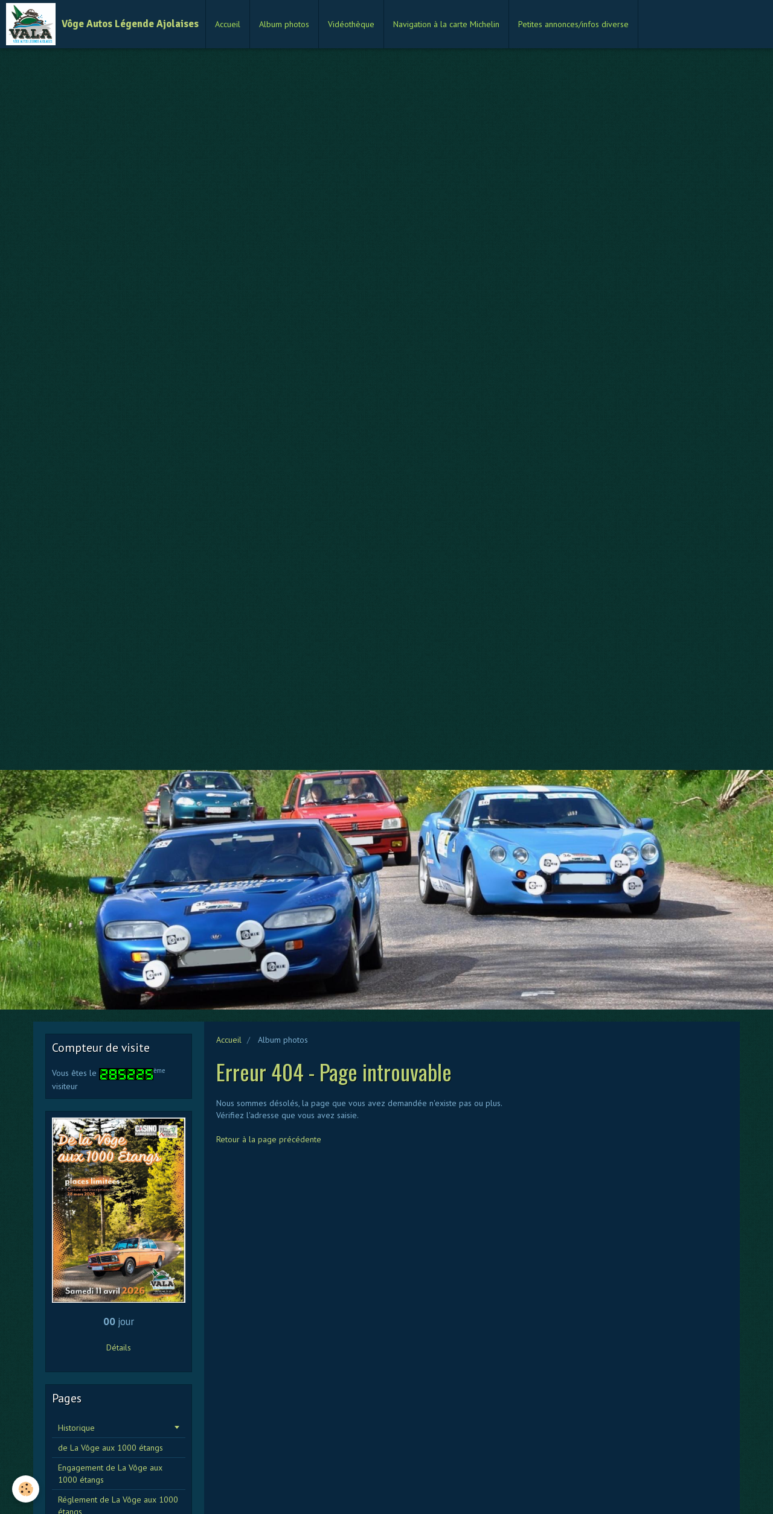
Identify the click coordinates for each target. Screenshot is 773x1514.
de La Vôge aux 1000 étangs (110, 1447)
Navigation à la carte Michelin (446, 24)
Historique (76, 1427)
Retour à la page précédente (268, 1139)
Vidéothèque (351, 24)
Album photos (284, 24)
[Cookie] (25, 1489)
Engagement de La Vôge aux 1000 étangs (110, 1473)
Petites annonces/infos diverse (573, 24)
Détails (118, 1347)
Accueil (227, 24)
